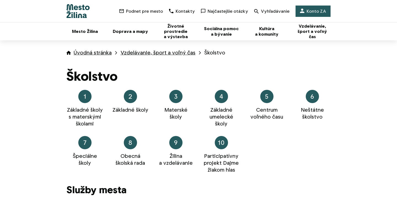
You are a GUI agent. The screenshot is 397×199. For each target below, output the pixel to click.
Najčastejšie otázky (224, 11)
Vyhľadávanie (271, 11)
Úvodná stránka (93, 52)
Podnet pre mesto (141, 11)
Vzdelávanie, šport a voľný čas (157, 52)
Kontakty (182, 11)
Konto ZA (313, 11)
